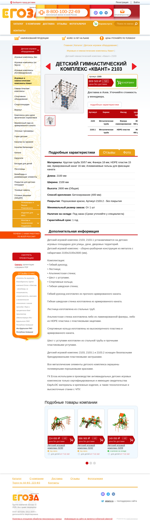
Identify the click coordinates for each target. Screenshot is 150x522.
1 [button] (87, 463)
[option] (26, 305)
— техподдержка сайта (121, 501)
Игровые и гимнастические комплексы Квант (90, 51)
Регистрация (122, 2)
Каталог (18, 24)
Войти (137, 2)
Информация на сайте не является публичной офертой (88, 519)
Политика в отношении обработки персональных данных (37, 519)
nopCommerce (132, 519)
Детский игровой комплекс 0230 (56, 446)
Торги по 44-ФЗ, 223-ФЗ (26, 482)
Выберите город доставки (24, 2)
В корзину (128, 83)
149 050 (119, 440)
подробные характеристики (104, 104)
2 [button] (90, 463)
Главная (68, 45)
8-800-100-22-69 (63, 11)
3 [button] (94, 463)
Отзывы (62, 24)
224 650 (59, 440)
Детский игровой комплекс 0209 (116, 446)
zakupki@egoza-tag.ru (122, 15)
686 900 (89, 440)
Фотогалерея (77, 24)
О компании (33, 24)
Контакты (20, 31)
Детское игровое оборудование (100, 45)
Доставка (49, 24)
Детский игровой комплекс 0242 (86, 446)
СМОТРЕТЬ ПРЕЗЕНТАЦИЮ (26, 256)
